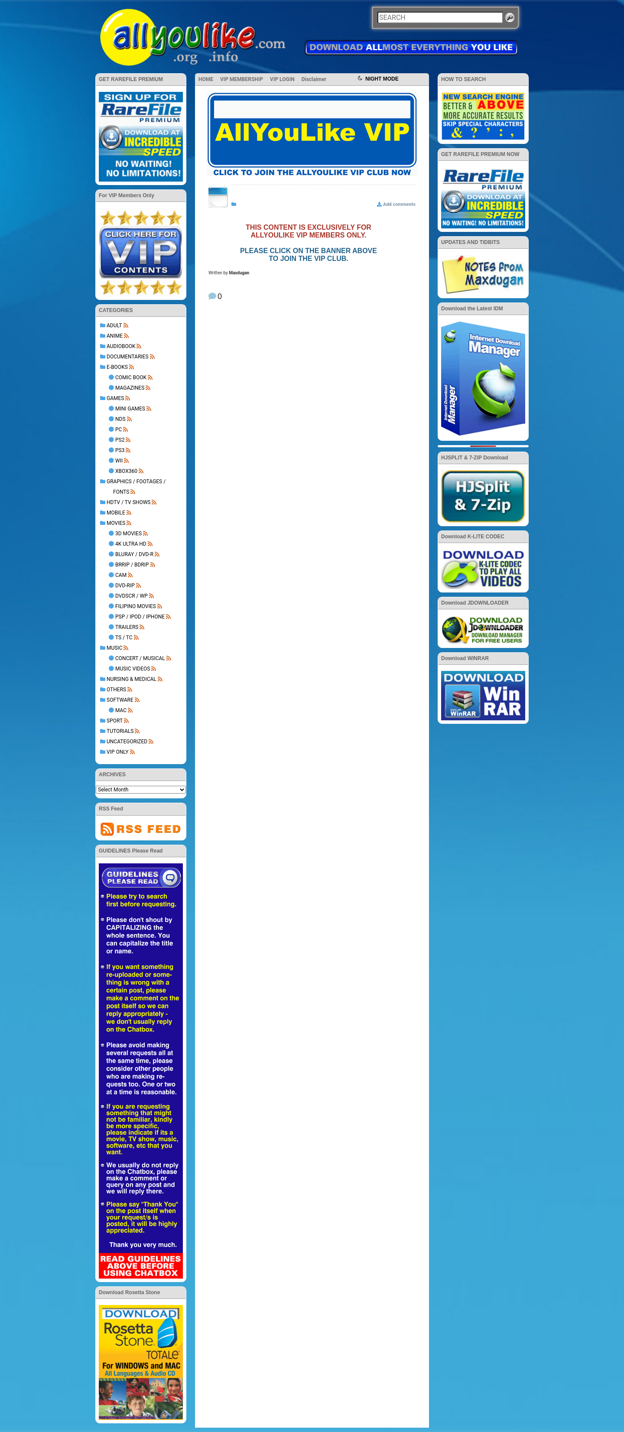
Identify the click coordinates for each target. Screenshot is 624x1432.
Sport (115, 721)
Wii (119, 461)
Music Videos (132, 669)
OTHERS (116, 690)
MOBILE (116, 513)
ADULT (114, 325)
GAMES (115, 398)
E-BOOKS (117, 367)
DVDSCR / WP (131, 596)
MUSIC (114, 648)
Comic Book (130, 377)
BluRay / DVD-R (134, 554)
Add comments (399, 204)
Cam (121, 575)
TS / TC (124, 638)
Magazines (129, 388)
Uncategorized (127, 742)
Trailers (126, 627)
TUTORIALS (120, 731)
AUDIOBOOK (121, 346)
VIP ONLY (118, 752)
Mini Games (130, 409)
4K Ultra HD (130, 544)
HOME (205, 79)
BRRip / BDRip (132, 565)
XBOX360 (126, 471)
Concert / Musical (140, 658)
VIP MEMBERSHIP (241, 79)
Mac (121, 710)
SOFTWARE (120, 700)
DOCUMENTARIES (128, 357)
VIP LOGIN (282, 79)
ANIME (115, 336)
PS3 (119, 450)
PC (118, 429)
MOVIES (116, 523)
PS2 (119, 440)
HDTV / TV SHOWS (128, 502)
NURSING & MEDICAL (131, 679)
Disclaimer (314, 79)
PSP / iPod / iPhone (140, 617)
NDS (120, 419)
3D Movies (128, 533)
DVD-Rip (125, 586)
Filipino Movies (135, 606)
